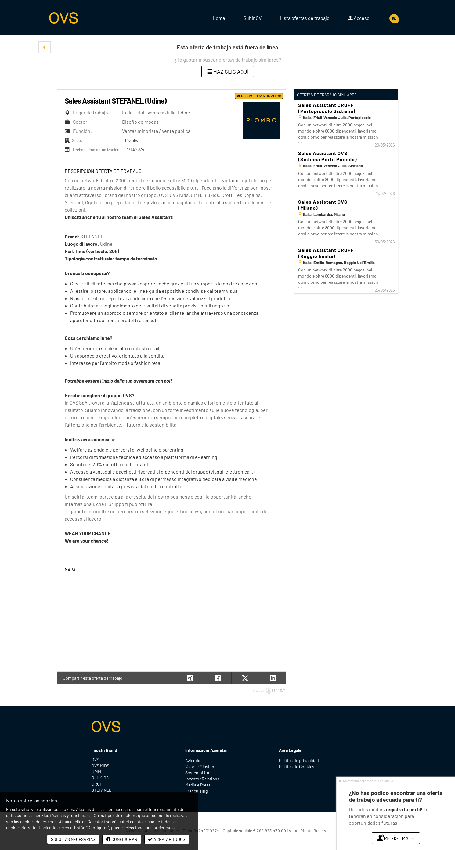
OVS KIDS (100, 765)
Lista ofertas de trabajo (305, 18)
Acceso (359, 18)
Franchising (196, 791)
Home (219, 18)
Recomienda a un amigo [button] (259, 95)
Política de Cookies (296, 766)
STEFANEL (101, 790)
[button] (44, 47)
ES (394, 18)
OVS (95, 759)
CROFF (98, 783)
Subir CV (253, 18)
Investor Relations (202, 778)
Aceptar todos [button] (166, 839)
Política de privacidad (299, 760)
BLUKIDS (100, 777)
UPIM (96, 771)
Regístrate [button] (396, 838)
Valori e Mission (199, 766)
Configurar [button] (121, 839)
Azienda (192, 760)
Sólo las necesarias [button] (73, 839)
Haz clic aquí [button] (228, 71)
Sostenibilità (197, 772)
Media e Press (198, 784)
